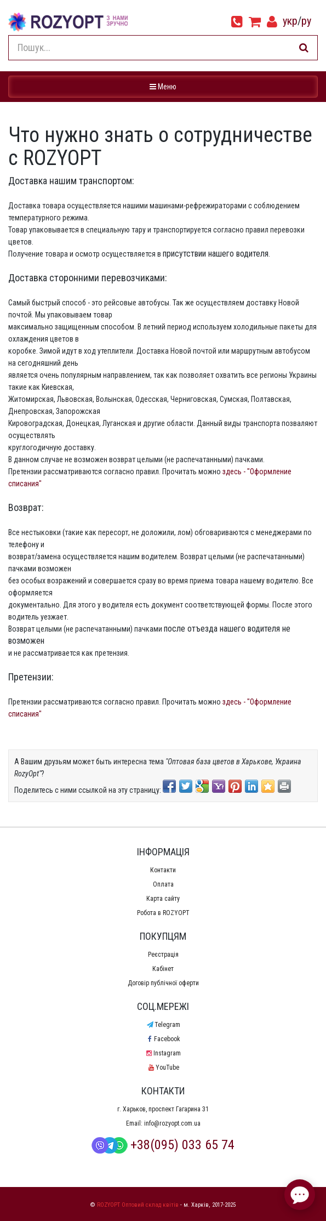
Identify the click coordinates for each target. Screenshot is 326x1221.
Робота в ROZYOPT (163, 913)
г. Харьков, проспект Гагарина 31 (163, 1109)
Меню (164, 86)
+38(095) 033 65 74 (163, 1144)
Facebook (163, 1039)
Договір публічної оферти (163, 983)
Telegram (163, 1025)
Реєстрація (163, 954)
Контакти (163, 870)
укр (290, 20)
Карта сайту (163, 898)
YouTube (163, 1067)
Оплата (163, 884)
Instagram (163, 1053)
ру (306, 20)
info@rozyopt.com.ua (172, 1123)
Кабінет (163, 969)
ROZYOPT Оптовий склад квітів (138, 1204)
